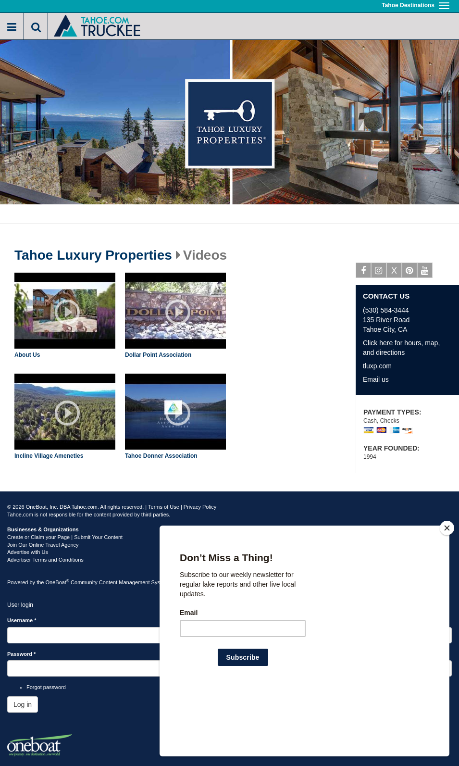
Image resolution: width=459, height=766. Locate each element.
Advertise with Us (27, 552)
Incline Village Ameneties (48, 455)
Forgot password (46, 687)
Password (21, 654)
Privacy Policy (200, 507)
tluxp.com (377, 366)
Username (22, 620)
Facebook (363, 272)
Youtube (425, 272)
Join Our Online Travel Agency (43, 545)
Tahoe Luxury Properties (93, 255)
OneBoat (58, 582)
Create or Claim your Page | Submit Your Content (65, 537)
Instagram (379, 272)
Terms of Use (163, 507)
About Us (27, 355)
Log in (22, 704)
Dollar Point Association (158, 355)
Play (67, 312)
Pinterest (409, 272)
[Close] (447, 590)
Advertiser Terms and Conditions (45, 560)
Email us (376, 379)
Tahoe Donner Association (161, 455)
